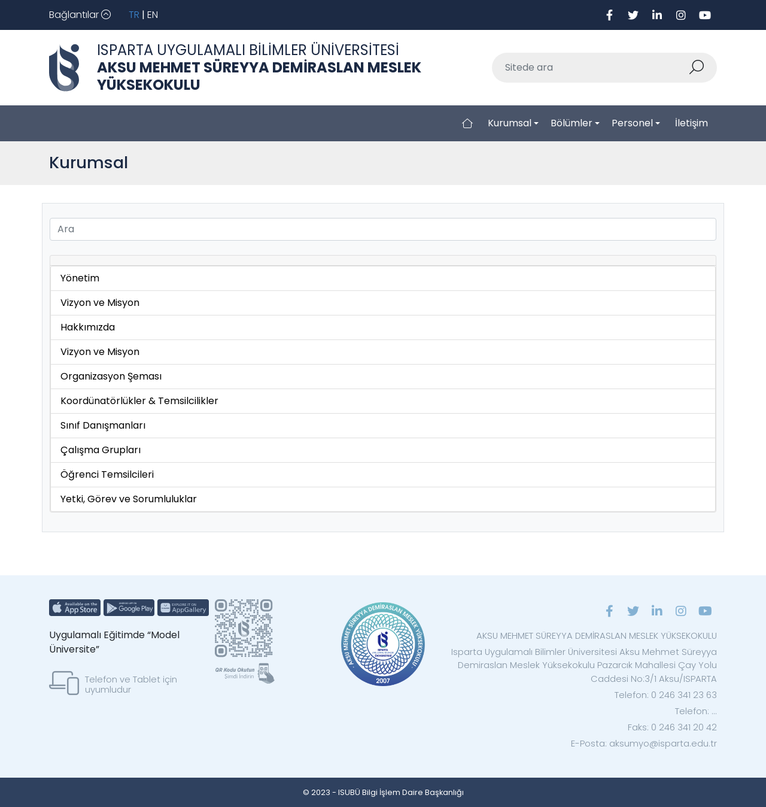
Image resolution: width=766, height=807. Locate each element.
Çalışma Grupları (100, 450)
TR (134, 15)
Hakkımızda (87, 327)
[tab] (383, 261)
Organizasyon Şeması (111, 376)
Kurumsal (509, 123)
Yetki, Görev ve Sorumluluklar (128, 499)
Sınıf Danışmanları (102, 425)
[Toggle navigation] (80, 15)
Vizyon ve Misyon (99, 303)
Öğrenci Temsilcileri (107, 474)
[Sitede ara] (590, 68)
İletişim (691, 123)
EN (152, 15)
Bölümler (571, 123)
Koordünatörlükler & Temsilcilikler (139, 401)
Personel (632, 123)
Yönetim (79, 278)
